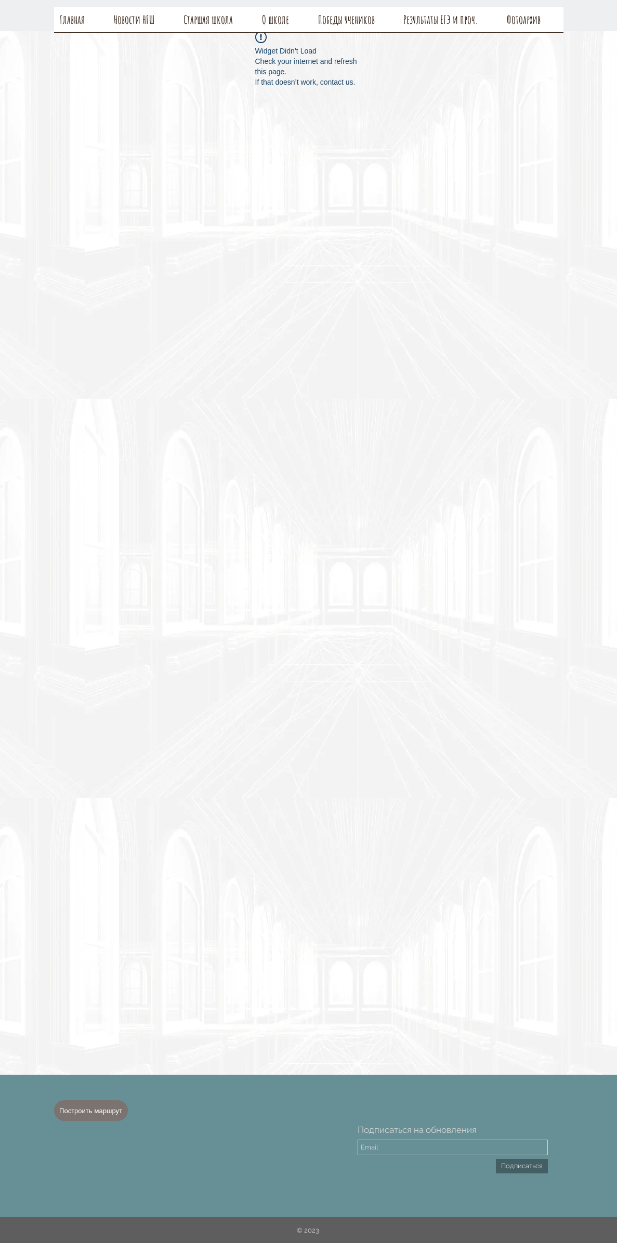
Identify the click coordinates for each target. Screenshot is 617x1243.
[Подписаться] (522, 1166)
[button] (284, 23)
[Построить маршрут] (91, 1110)
